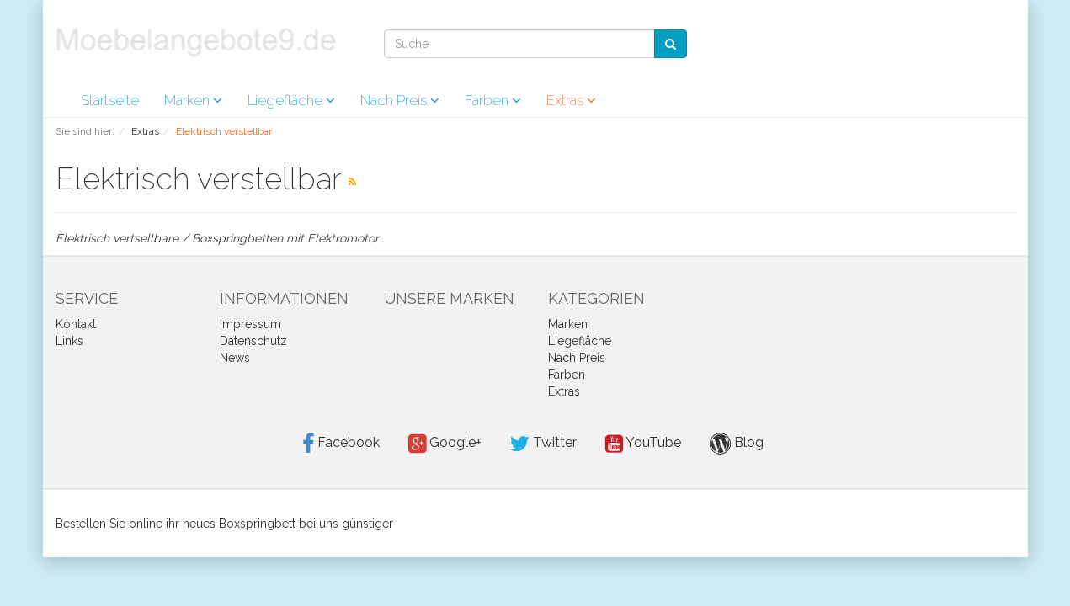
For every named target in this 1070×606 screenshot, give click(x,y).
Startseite (110, 100)
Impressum (250, 324)
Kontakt (76, 324)
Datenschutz (253, 341)
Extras (571, 100)
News (235, 357)
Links (69, 341)
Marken (193, 100)
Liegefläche (291, 100)
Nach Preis (399, 100)
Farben (493, 100)
